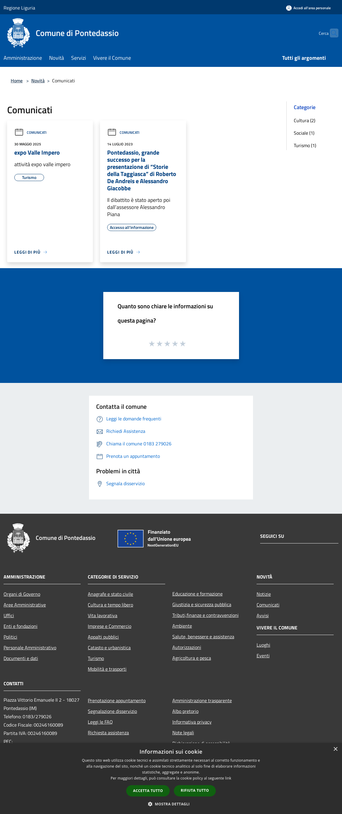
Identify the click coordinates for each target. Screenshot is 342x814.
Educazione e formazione (197, 593)
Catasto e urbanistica (109, 647)
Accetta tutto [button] (148, 790)
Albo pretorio (185, 711)
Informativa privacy (192, 721)
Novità (38, 80)
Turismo (96, 658)
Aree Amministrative (25, 604)
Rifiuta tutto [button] (195, 790)
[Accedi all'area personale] (308, 8)
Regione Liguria (19, 7)
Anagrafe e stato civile (110, 594)
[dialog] (171, 778)
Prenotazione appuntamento (117, 700)
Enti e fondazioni (21, 626)
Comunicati (30, 132)
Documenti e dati (21, 658)
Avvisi (263, 615)
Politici (10, 636)
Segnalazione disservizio (112, 711)
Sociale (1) (304, 132)
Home (17, 80)
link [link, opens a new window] (228, 778)
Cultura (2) (304, 120)
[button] (171, 804)
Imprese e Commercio (109, 626)
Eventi (263, 655)
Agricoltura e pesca (191, 657)
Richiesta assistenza (108, 732)
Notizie (264, 594)
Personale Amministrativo (30, 647)
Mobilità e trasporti (107, 668)
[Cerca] (331, 33)
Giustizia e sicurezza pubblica (201, 604)
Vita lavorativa (102, 615)
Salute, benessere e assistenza (203, 636)
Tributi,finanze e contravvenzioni (205, 615)
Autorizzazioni (186, 647)
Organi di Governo (22, 594)
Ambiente (182, 625)
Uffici (9, 615)
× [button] (335, 749)
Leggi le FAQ (100, 721)
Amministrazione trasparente (202, 700)
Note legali (183, 732)
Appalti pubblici (103, 636)
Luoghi (263, 644)
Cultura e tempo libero (110, 604)
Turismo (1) (305, 145)
